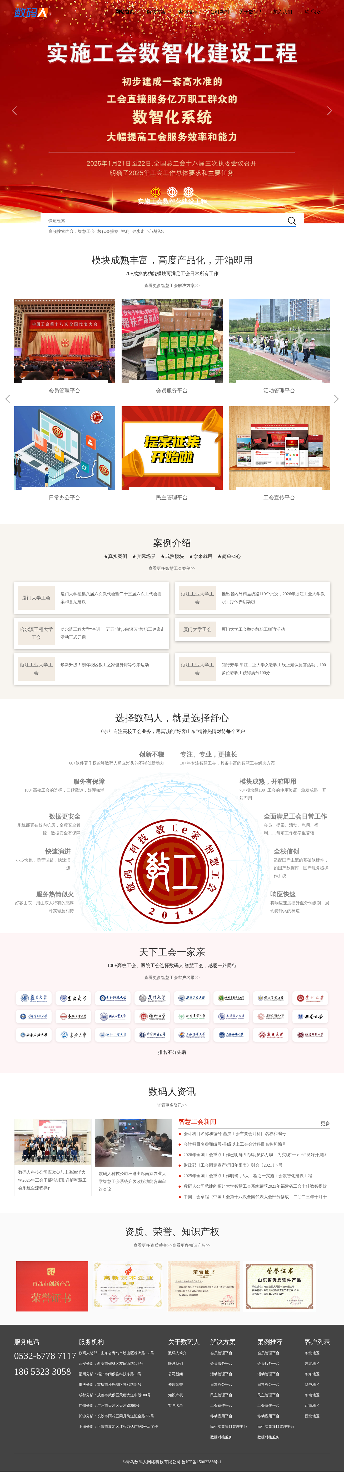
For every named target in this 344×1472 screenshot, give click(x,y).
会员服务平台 (221, 1364)
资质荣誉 (175, 1385)
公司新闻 (219, 11)
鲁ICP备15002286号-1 (201, 1462)
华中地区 (312, 1385)
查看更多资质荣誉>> (152, 1245)
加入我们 (282, 11)
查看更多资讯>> (172, 1105)
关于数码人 (251, 11)
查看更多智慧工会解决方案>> (172, 285)
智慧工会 (86, 231)
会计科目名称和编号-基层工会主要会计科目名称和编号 (235, 1134)
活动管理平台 (221, 1374)
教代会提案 (107, 231)
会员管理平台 (221, 1353)
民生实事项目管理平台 (228, 1427)
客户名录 (175, 1406)
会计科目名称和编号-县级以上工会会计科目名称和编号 (235, 1144)
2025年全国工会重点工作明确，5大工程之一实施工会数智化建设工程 (248, 1176)
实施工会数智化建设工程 (172, 201)
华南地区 (312, 1395)
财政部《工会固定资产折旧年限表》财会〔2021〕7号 (233, 1165)
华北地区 (312, 1353)
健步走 (138, 231)
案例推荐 (187, 11)
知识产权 (175, 1395)
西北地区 (312, 1416)
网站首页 (124, 11)
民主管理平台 (221, 1395)
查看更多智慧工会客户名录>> (172, 977)
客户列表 (317, 1342)
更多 (325, 1123)
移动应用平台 (221, 1416)
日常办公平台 (221, 1385)
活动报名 (155, 231)
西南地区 (312, 1406)
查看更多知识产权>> (191, 1245)
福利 (125, 231)
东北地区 (312, 1364)
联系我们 (314, 11)
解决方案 (156, 11)
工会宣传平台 (221, 1406)
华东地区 (312, 1374)
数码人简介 (177, 1353)
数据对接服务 (221, 1437)
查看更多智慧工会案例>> (171, 568)
